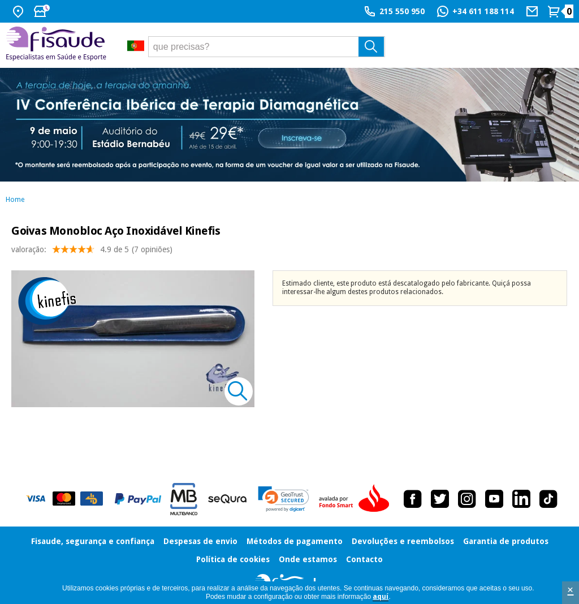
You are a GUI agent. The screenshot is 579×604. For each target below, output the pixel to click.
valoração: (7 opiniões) (91, 252)
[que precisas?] (267, 46)
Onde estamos (308, 559)
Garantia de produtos (505, 541)
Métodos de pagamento (295, 541)
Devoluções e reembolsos (403, 541)
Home (15, 200)
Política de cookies (233, 559)
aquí (380, 597)
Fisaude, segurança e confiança (92, 541)
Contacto (364, 559)
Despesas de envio (200, 541)
